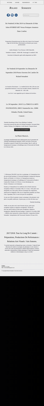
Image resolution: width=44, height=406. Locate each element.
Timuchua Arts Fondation (22, 129)
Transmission (26, 2)
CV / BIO (35, 2)
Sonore (17, 2)
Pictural (9, 2)
